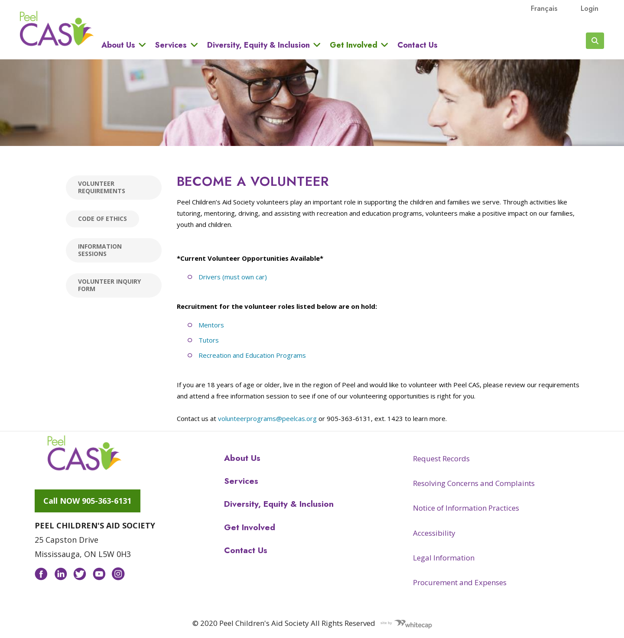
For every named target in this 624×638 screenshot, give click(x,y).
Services (171, 45)
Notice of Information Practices (466, 508)
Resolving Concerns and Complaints (474, 483)
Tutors (208, 340)
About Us (118, 45)
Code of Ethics (102, 218)
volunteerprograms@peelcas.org (267, 418)
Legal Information (443, 558)
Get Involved (353, 45)
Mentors (211, 325)
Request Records (441, 458)
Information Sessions (100, 250)
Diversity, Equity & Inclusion (258, 45)
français (544, 8)
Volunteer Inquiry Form (109, 285)
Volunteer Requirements (101, 187)
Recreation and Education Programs (252, 355)
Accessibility (434, 533)
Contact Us (417, 45)
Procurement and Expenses (460, 582)
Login (589, 8)
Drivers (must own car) (232, 276)
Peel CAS (57, 28)
